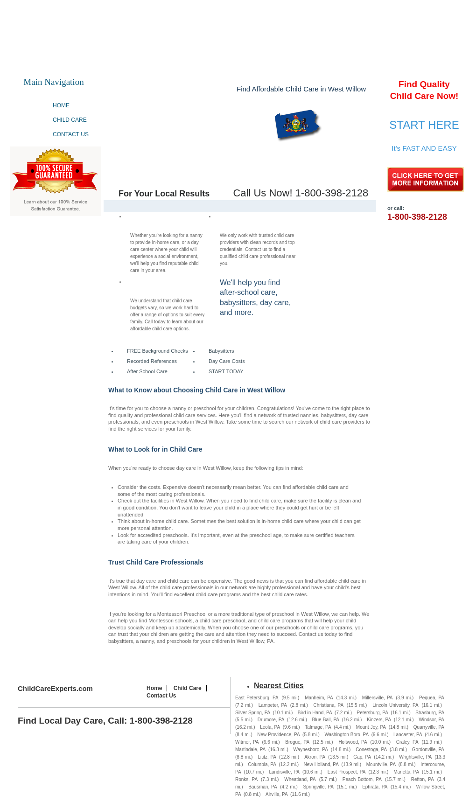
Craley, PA (407, 742)
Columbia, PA (262, 764)
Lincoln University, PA (395, 705)
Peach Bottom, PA (362, 779)
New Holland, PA (321, 764)
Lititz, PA (267, 757)
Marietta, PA (406, 771)
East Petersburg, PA (257, 697)
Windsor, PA (431, 719)
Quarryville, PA (428, 727)
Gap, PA (362, 757)
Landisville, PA (284, 771)
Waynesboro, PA (311, 749)
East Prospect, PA (347, 771)
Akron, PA (314, 757)
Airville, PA (277, 794)
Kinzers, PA (379, 719)
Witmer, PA (247, 742)
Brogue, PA (297, 742)
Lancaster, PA (407, 734)
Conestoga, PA (371, 749)
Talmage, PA (318, 727)
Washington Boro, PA (346, 734)
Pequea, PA (431, 697)
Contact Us (71, 134)
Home (61, 105)
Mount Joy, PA (371, 727)
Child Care (70, 120)
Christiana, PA (329, 705)
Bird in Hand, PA (315, 712)
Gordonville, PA (428, 749)
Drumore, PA (271, 719)
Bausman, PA (262, 786)
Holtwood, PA (352, 742)
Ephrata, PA (374, 786)
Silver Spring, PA (252, 712)
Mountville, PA (381, 764)
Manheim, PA (319, 697)
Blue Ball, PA (325, 719)
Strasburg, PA (429, 712)
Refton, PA (422, 779)
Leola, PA (270, 727)
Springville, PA (318, 786)
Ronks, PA (246, 779)
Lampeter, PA (273, 705)
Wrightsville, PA (415, 757)
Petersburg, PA (372, 712)
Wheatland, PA (300, 779)
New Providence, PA (278, 734)
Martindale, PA (250, 749)
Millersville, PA (377, 697)
